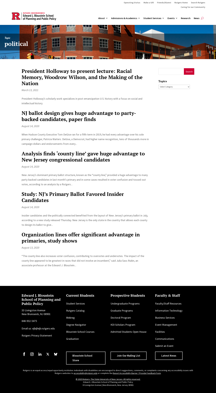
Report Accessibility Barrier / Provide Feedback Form (137, 373)
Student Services (152, 18)
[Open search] (202, 18)
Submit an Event (164, 346)
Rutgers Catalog (75, 310)
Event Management (166, 324)
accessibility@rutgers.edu (85, 373)
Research (185, 18)
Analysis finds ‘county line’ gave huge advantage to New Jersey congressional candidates (83, 156)
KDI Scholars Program (123, 324)
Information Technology (168, 310)
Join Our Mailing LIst (128, 355)
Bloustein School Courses (80, 331)
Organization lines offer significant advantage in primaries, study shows (81, 237)
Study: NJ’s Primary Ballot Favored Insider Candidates (73, 197)
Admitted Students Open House (128, 331)
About (101, 18)
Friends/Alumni (164, 3)
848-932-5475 (29, 321)
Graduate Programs (122, 310)
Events (171, 18)
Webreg (70, 317)
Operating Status (132, 3)
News (196, 18)
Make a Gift (149, 3)
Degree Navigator (76, 324)
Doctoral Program (121, 317)
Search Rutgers (198, 3)
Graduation (72, 338)
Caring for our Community (193, 7)
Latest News (168, 355)
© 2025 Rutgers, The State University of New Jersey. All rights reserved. (108, 379)
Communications (164, 338)
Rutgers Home (181, 3)
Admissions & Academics (124, 18)
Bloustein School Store (82, 358)
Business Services (165, 317)
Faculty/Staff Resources (168, 303)
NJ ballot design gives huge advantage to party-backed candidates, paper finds (79, 116)
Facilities (160, 331)
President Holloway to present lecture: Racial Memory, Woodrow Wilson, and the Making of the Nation (82, 77)
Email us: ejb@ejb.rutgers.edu (38, 328)
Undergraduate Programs (125, 303)
